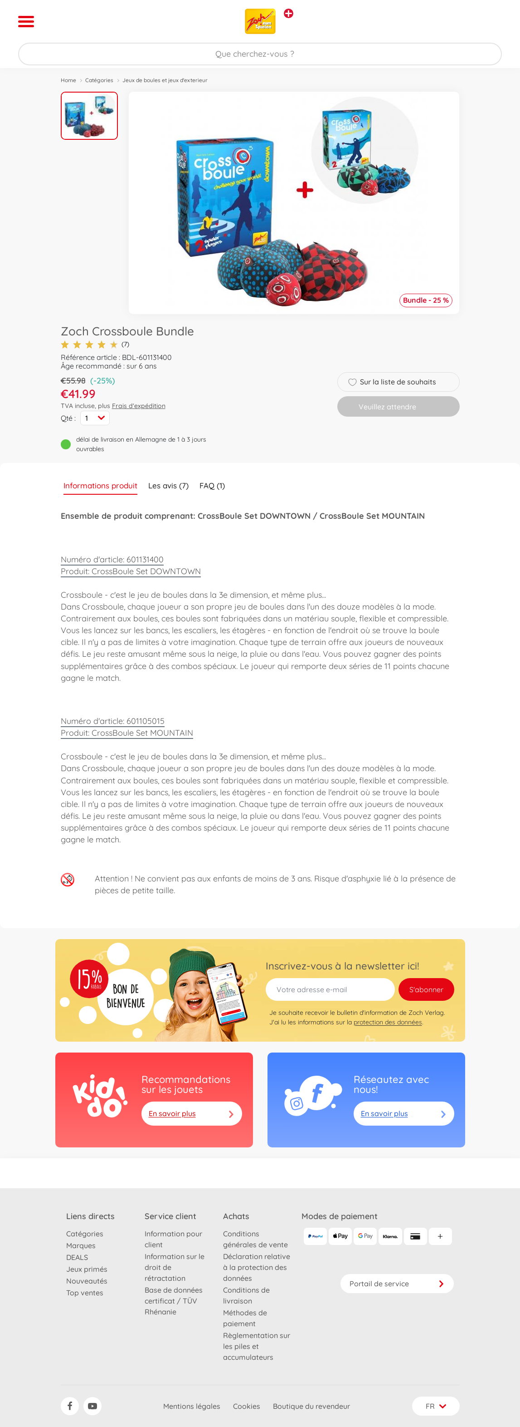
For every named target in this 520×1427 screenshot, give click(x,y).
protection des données (388, 1022)
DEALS (77, 1257)
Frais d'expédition (138, 406)
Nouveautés (86, 1280)
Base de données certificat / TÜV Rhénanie (174, 1300)
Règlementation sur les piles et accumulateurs (256, 1346)
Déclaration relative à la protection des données (256, 1267)
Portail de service (397, 1283)
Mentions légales (191, 1406)
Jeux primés (86, 1269)
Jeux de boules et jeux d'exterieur (165, 80)
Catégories (99, 80)
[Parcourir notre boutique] (260, 54)
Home (68, 80)
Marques (81, 1245)
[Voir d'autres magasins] (288, 13)
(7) (95, 344)
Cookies (246, 1406)
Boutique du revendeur (311, 1406)
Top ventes (84, 1292)
